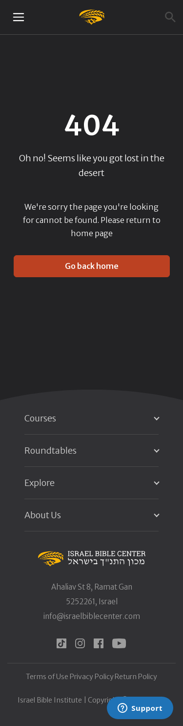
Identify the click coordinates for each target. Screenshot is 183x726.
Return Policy (136, 676)
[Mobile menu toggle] (18, 17)
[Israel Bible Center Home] (91, 16)
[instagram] (80, 643)
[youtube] (119, 643)
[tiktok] (61, 643)
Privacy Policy (92, 676)
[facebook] (98, 643)
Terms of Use (47, 676)
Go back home (92, 266)
